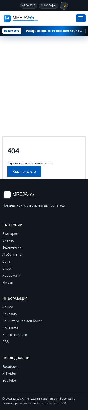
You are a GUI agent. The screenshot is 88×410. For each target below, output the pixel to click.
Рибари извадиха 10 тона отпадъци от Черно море (56, 31)
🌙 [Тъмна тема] (64, 5)
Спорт (7, 268)
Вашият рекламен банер (22, 321)
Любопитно (11, 254)
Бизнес (8, 240)
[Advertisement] (44, 82)
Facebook (10, 367)
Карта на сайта (14, 335)
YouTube (9, 380)
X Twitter (9, 373)
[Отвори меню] (81, 18)
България (10, 234)
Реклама (9, 314)
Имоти (7, 282)
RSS (5, 342)
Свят (6, 261)
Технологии (12, 247)
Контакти (10, 328)
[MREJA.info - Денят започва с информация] (21, 18)
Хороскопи (11, 275)
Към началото (24, 172)
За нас (7, 307)
